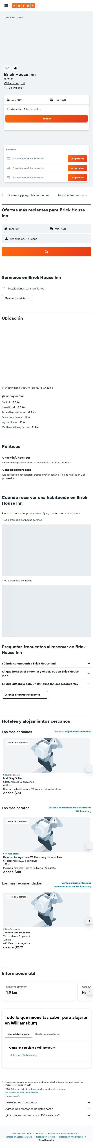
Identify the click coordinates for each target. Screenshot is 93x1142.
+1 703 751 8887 (14, 87)
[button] (6, 5)
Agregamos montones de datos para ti (48, 1109)
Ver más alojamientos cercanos (72, 731)
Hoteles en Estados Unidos (18, 1136)
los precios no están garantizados (21, 1092)
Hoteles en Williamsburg (23, 1055)
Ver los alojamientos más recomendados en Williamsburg (72, 884)
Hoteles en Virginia (45, 1136)
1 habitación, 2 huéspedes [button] (24, 109)
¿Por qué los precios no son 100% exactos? (48, 1115)
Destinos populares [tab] (47, 1034)
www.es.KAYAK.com (21, 1133)
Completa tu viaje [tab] (19, 1034)
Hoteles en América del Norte (62, 1133)
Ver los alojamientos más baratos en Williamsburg (69, 809)
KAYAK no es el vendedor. (48, 1102)
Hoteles (39, 1133)
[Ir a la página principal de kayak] (23, 5)
